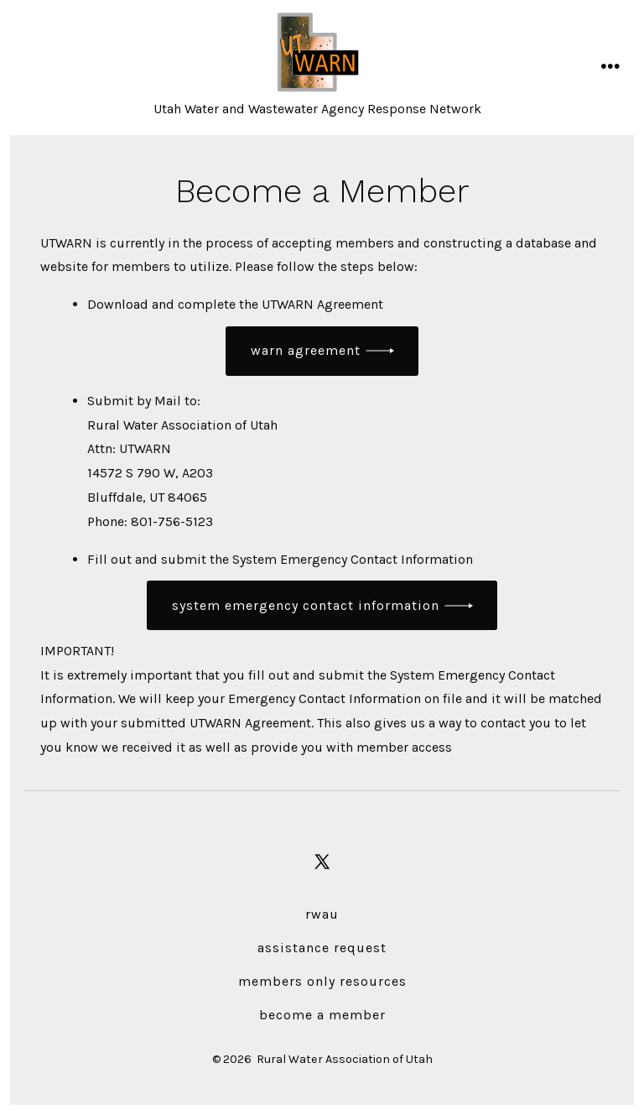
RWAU (322, 914)
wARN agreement (306, 350)
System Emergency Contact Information (305, 605)
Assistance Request (322, 948)
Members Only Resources (322, 981)
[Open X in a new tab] (322, 861)
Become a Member (322, 1015)
